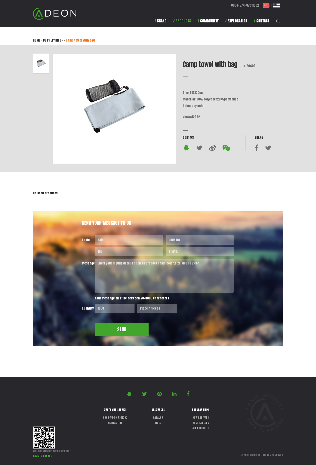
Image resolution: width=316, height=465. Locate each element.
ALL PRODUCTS (200, 428)
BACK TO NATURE (42, 456)
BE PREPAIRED (52, 40)
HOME (36, 40)
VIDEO (158, 423)
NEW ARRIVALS (201, 417)
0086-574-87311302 (245, 5)
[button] (182, 23)
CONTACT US (115, 423)
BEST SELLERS (201, 423)
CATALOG (158, 417)
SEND (121, 329)
